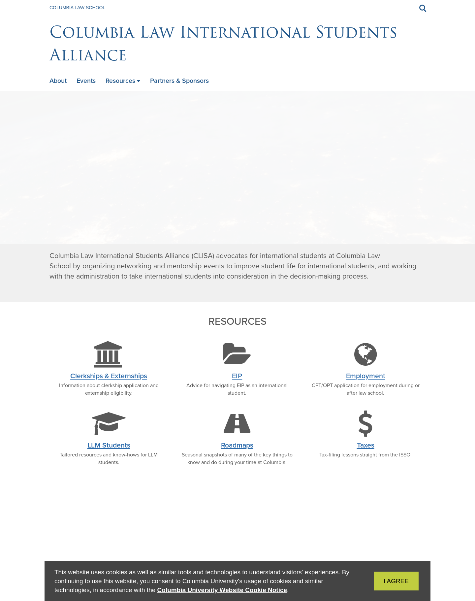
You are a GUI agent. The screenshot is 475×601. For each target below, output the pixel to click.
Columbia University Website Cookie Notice (222, 589)
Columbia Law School (77, 7)
